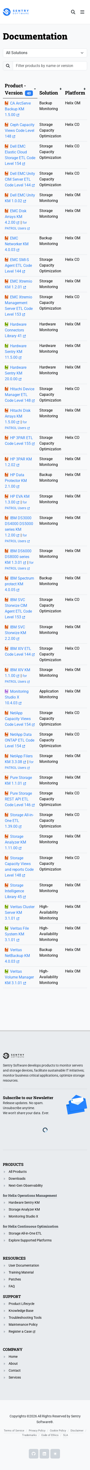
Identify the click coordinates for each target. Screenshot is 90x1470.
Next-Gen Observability (26, 1185)
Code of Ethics (50, 1435)
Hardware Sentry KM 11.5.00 (15, 352)
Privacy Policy (37, 1430)
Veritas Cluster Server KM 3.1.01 (20, 913)
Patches (15, 1279)
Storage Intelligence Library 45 (14, 891)
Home (13, 1356)
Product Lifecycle (21, 1304)
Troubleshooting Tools (25, 1317)
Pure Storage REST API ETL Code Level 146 (18, 799)
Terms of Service (14, 1430)
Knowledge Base (21, 1311)
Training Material (21, 1272)
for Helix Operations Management (30, 1195)
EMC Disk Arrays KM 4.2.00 (15, 217)
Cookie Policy (58, 1430)
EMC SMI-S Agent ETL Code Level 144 (18, 265)
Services (15, 1377)
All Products (18, 1172)
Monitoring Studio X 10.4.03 (17, 697)
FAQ (12, 1286)
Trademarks (29, 1435)
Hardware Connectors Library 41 (15, 330)
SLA (65, 1435)
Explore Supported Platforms (30, 1240)
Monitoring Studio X (23, 1216)
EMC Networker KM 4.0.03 (17, 244)
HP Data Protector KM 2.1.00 (16, 481)
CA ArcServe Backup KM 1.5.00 (18, 109)
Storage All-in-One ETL (25, 1233)
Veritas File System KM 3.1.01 (17, 934)
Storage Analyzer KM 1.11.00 (15, 842)
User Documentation (24, 1265)
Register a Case (20, 1331)
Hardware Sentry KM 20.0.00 (15, 373)
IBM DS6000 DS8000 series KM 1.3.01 (18, 557)
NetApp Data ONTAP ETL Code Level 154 (19, 740)
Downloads (17, 1178)
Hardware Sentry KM (24, 1202)
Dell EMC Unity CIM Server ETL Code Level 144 (20, 179)
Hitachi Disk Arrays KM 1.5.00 (17, 416)
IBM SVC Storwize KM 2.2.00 (15, 633)
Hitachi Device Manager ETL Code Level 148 (19, 395)
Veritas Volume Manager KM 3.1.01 (19, 977)
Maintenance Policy (23, 1324)
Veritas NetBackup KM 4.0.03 (17, 956)
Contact (15, 1370)
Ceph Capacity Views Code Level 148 (20, 131)
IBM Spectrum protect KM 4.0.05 (19, 584)
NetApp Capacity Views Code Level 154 (18, 719)
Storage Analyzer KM (24, 1209)
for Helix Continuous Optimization (30, 1226)
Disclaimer (77, 1430)
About (13, 1363)
